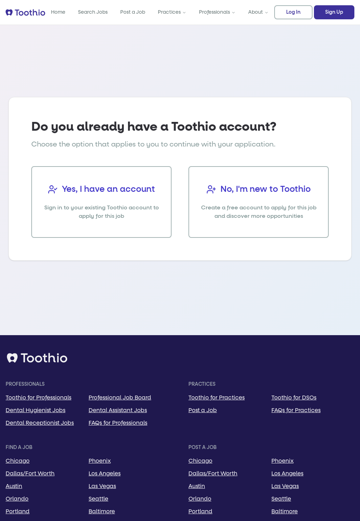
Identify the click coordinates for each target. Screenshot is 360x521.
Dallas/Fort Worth (30, 473)
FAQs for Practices (296, 410)
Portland (18, 511)
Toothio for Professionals (38, 397)
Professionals (217, 12)
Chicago (18, 460)
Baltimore (102, 511)
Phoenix (100, 460)
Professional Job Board (120, 397)
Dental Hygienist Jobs (35, 410)
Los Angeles (105, 473)
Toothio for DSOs (293, 397)
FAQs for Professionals (118, 422)
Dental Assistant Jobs (118, 410)
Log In (293, 12)
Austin (14, 486)
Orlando (17, 498)
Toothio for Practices (216, 397)
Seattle (98, 498)
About (258, 12)
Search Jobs (93, 12)
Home (58, 12)
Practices (172, 12)
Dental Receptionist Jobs (40, 422)
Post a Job (132, 12)
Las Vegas (102, 486)
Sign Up (334, 12)
